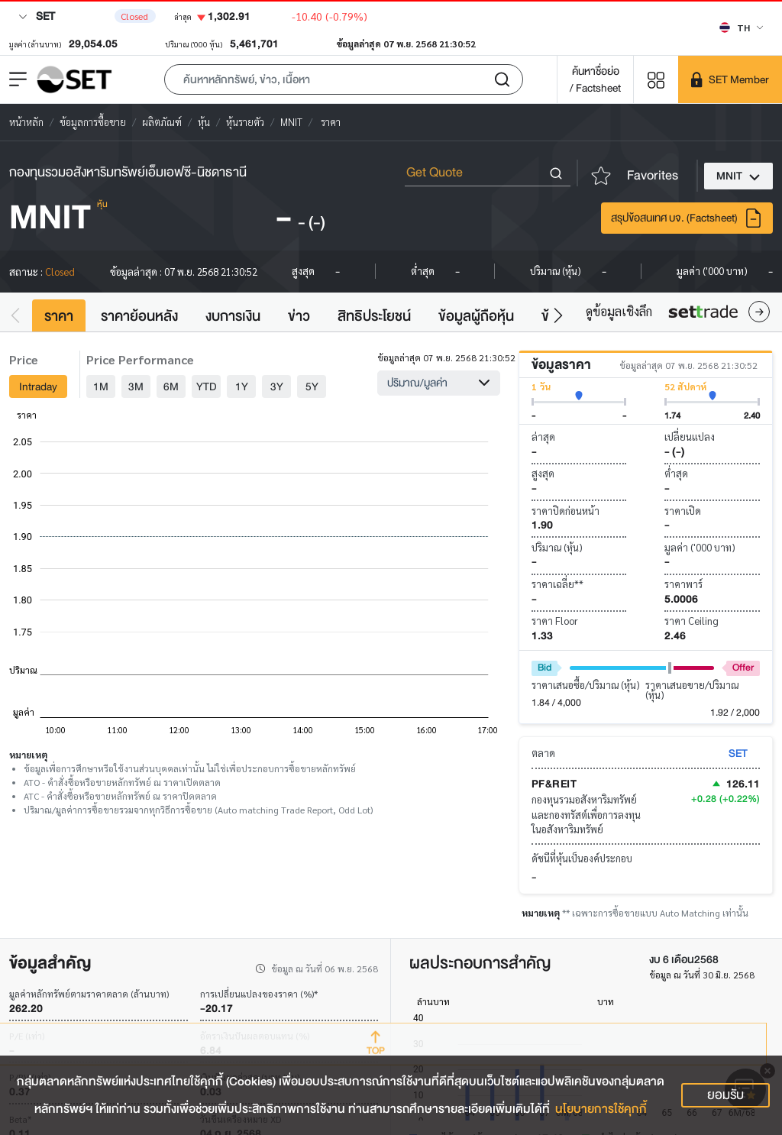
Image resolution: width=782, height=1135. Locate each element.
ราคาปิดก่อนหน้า (565, 511)
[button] (343, 79)
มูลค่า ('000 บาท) (699, 547)
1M (100, 386)
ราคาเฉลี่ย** (557, 584)
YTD (206, 386)
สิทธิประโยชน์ (374, 316)
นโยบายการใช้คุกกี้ (601, 1109)
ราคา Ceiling (691, 621)
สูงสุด (543, 473)
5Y (311, 386)
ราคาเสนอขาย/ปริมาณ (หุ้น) (691, 690)
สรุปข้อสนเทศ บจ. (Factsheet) (687, 218)
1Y (241, 386)
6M (171, 386)
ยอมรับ (725, 1095)
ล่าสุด (543, 436)
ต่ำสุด (676, 473)
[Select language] (741, 27)
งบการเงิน (232, 316)
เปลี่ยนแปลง (689, 436)
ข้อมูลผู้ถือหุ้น (476, 316)
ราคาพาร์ (683, 584)
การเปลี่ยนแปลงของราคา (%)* (259, 993)
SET (36, 16)
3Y (276, 386)
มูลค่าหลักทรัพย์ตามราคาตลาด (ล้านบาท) (89, 993)
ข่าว (299, 316)
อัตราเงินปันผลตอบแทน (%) (254, 1035)
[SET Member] (730, 79)
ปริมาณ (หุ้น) (557, 547)
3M (136, 386)
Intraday (38, 386)
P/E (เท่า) (26, 1035)
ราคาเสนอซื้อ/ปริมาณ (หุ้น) (586, 685)
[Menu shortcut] (656, 79)
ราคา (58, 316)
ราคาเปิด (682, 511)
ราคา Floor (555, 621)
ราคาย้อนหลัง (139, 316)
